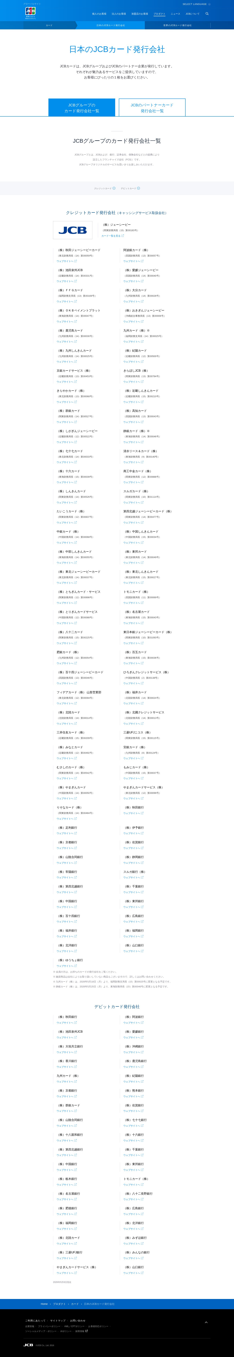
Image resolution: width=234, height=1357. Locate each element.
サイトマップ (58, 1320)
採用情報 (79, 1331)
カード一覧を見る (110, 235)
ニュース (175, 13)
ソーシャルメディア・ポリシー (40, 1331)
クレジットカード (103, 188)
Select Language (197, 4)
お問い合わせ (78, 1320)
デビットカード (128, 188)
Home (44, 1303)
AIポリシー (65, 1331)
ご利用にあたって (35, 1320)
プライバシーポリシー (49, 1326)
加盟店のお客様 (139, 13)
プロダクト (159, 13)
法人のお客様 (119, 13)
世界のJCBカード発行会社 (177, 25)
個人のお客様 (99, 13)
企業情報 (29, 1326)
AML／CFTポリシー (74, 1326)
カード (49, 25)
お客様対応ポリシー (98, 1326)
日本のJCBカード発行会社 (111, 25)
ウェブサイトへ (65, 261)
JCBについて (193, 13)
